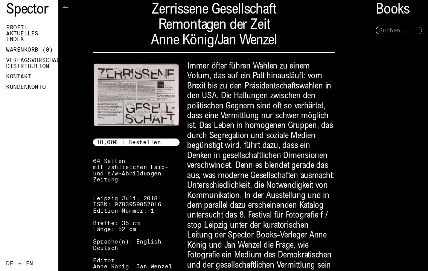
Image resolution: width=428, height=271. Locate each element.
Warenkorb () (29, 50)
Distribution (27, 66)
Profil (16, 27)
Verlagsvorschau (32, 60)
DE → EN (19, 263)
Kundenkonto (26, 87)
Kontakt (18, 76)
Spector (27, 10)
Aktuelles (22, 33)
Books (393, 10)
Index (15, 39)
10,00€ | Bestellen (128, 142)
